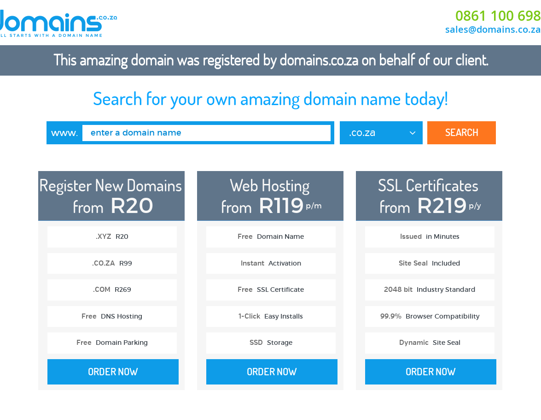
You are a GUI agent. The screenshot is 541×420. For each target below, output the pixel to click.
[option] (111, 285)
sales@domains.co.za (493, 29)
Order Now (113, 371)
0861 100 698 (498, 15)
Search (461, 132)
